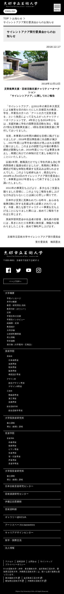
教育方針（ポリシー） (17, 309)
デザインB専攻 (15, 386)
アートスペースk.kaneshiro (20, 525)
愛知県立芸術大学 (13, 581)
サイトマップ (46, 561)
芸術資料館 (11, 509)
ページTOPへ (15, 281)
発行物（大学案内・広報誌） (20, 344)
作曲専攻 (13, 442)
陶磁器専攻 (14, 395)
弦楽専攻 (13, 453)
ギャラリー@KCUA (15, 517)
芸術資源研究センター (17, 494)
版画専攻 (13, 371)
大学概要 (10, 293)
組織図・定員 (13, 323)
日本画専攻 (14, 360)
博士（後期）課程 (15, 427)
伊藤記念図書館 (13, 501)
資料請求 (21, 561)
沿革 (9, 312)
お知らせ (17, 18)
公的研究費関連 (14, 334)
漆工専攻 (13, 398)
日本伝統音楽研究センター (19, 486)
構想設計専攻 (15, 374)
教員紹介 (11, 327)
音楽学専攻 (14, 463)
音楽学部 (10, 433)
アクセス (9, 561)
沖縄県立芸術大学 (36, 581)
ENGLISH (10, 11)
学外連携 (11, 341)
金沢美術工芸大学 (32, 578)
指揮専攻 (13, 446)
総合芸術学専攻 (16, 410)
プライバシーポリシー (15, 564)
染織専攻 (13, 402)
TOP (6, 18)
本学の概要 (12, 302)
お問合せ (33, 561)
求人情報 (11, 337)
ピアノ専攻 (14, 449)
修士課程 (11, 423)
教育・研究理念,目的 (16, 305)
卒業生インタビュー (16, 319)
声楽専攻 (13, 460)
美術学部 (10, 351)
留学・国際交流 (13, 540)
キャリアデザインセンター (19, 532)
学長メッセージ (14, 298)
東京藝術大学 (11, 578)
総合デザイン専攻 (17, 383)
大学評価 (11, 330)
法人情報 (10, 548)
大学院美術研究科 (14, 418)
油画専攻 (13, 364)
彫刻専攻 (13, 367)
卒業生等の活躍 (14, 316)
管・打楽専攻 (15, 456)
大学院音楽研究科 (14, 471)
